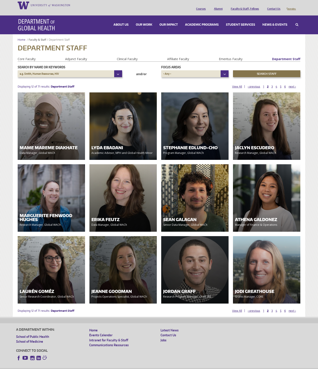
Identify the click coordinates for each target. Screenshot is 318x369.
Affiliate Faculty (178, 53)
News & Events (274, 18)
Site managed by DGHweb (118, 365)
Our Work (144, 18)
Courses (200, 5)
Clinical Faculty (127, 53)
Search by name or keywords (41, 61)
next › (292, 80)
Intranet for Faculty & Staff (108, 334)
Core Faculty (27, 53)
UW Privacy (75, 365)
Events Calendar (101, 329)
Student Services (240, 18)
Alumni (217, 5)
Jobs (164, 334)
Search (296, 18)
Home (21, 33)
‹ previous (254, 80)
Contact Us (272, 5)
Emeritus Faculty (230, 53)
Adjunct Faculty (76, 53)
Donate (291, 5)
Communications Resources (109, 339)
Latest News (170, 324)
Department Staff (286, 53)
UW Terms (92, 365)
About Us (121, 18)
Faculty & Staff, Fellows (244, 5)
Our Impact (168, 18)
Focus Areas (171, 61)
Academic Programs (202, 18)
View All (237, 80)
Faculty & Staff (37, 33)
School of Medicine (29, 335)
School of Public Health (32, 330)
